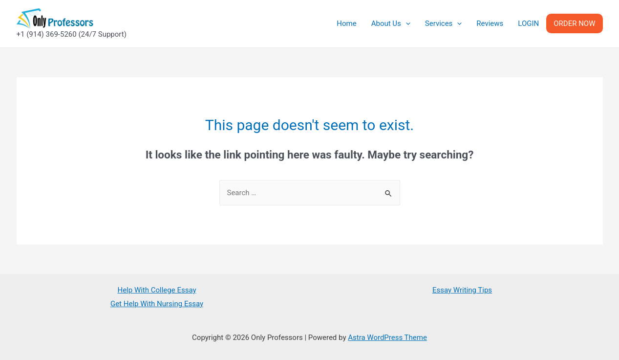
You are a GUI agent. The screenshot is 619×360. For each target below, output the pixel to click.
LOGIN (528, 23)
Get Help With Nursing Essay (156, 303)
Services (443, 23)
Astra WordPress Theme (387, 337)
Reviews (489, 23)
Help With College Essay (156, 290)
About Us (390, 23)
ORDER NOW (574, 23)
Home (346, 23)
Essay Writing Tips (462, 290)
